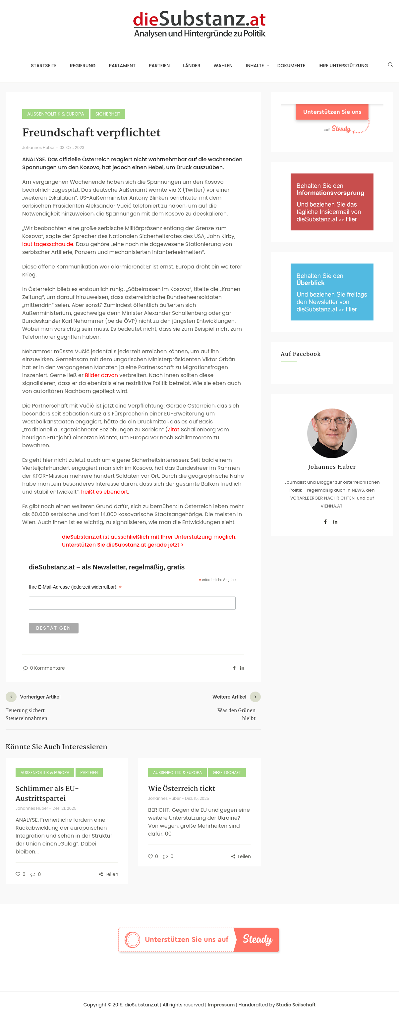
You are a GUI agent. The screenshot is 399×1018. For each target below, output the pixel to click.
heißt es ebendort (104, 492)
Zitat (173, 429)
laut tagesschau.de (47, 244)
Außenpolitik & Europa (55, 114)
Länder (191, 65)
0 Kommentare (43, 668)
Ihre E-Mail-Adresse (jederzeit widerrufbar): (75, 587)
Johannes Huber (39, 147)
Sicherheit (108, 114)
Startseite (44, 65)
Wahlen (223, 65)
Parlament (122, 65)
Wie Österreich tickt (181, 789)
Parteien (159, 65)
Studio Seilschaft (295, 1004)
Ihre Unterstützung (343, 65)
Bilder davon (101, 375)
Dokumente (291, 65)
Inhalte (255, 65)
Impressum (221, 1004)
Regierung (82, 65)
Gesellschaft (227, 772)
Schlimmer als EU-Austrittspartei (47, 793)
